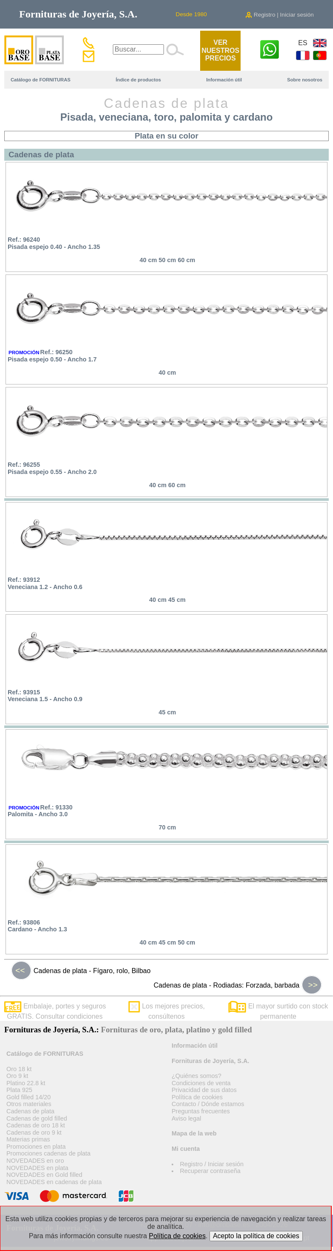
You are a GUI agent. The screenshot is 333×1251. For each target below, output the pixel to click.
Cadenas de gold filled (36, 1118)
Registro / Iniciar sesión (212, 1164)
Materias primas (28, 1139)
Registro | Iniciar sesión (279, 15)
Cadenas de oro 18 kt (35, 1125)
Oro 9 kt (17, 1075)
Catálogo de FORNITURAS (40, 79)
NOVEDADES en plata (37, 1167)
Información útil (224, 79)
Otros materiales (29, 1104)
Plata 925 (19, 1089)
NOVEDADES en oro (35, 1160)
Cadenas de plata (30, 1111)
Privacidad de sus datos (204, 1089)
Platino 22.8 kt (25, 1083)
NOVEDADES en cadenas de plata (54, 1182)
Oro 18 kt (19, 1069)
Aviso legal (186, 1118)
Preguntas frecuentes (201, 1111)
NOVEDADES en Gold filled (44, 1174)
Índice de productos (138, 79)
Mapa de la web (194, 1133)
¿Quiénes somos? (196, 1075)
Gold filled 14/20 (28, 1097)
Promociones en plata (36, 1146)
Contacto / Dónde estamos (208, 1104)
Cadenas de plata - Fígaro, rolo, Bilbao (81, 970)
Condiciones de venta (201, 1083)
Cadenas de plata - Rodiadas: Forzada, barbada (238, 985)
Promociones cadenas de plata (48, 1153)
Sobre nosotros (304, 79)
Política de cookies (197, 1097)
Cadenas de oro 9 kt (34, 1132)
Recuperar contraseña (210, 1170)
